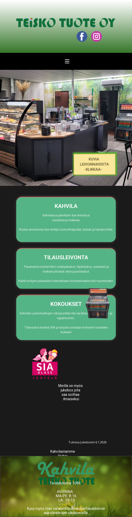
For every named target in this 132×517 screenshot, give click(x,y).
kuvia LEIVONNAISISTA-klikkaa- (94, 164)
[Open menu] (67, 61)
